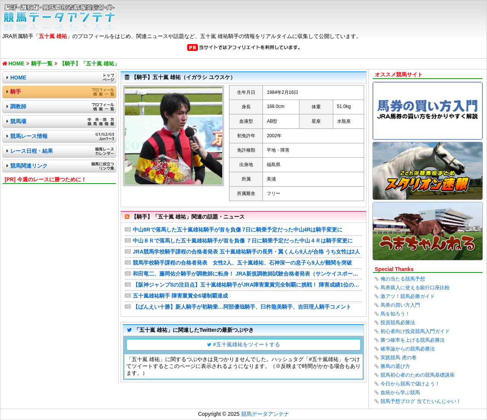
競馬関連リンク (29, 166)
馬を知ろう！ (395, 314)
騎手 (15, 92)
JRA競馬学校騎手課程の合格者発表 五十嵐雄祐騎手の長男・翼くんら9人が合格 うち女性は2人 (246, 252)
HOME (18, 77)
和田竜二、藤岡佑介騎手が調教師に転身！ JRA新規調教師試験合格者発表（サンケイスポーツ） (247, 274)
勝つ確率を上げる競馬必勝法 (412, 340)
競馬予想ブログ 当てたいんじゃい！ (420, 401)
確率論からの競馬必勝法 (407, 349)
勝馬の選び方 (395, 366)
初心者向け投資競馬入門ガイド (415, 331)
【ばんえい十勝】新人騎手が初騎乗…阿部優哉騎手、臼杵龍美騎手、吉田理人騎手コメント (242, 307)
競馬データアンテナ (265, 414)
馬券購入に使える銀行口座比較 (415, 287)
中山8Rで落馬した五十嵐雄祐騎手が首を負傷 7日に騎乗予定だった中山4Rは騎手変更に (237, 230)
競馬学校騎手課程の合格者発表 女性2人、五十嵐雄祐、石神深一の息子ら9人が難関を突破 (242, 263)
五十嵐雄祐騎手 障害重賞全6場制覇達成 (180, 296)
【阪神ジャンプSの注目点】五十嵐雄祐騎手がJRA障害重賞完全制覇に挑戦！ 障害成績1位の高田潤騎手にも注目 (247, 285)
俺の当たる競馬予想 (402, 279)
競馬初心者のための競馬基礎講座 (417, 375)
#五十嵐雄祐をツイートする (246, 344)
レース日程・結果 (31, 151)
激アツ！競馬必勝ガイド (407, 296)
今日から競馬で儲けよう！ (410, 384)
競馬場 (18, 121)
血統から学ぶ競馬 (400, 392)
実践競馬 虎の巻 (398, 357)
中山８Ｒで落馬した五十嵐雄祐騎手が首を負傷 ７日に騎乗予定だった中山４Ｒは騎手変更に (243, 241)
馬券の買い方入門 (400, 305)
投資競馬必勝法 (397, 322)
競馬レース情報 (29, 136)
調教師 (18, 106)
